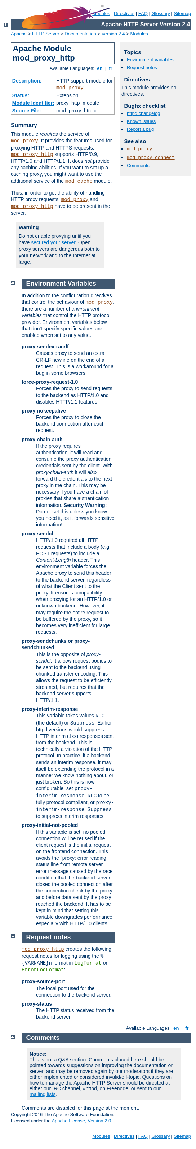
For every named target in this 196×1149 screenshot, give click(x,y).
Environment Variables (150, 59)
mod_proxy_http (32, 154)
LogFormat (88, 963)
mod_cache (79, 181)
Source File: (26, 110)
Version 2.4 (113, 33)
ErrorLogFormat (43, 970)
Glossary (160, 13)
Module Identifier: (33, 103)
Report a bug (140, 129)
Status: (20, 95)
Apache (19, 33)
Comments (138, 165)
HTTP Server (45, 33)
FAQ (143, 13)
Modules (139, 33)
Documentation (80, 33)
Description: (27, 81)
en (100, 68)
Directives (124, 13)
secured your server (53, 242)
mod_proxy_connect (151, 157)
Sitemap (182, 13)
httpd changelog (143, 113)
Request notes (142, 67)
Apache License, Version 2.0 (81, 1120)
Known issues (141, 121)
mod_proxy (70, 88)
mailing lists (42, 1094)
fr (111, 68)
